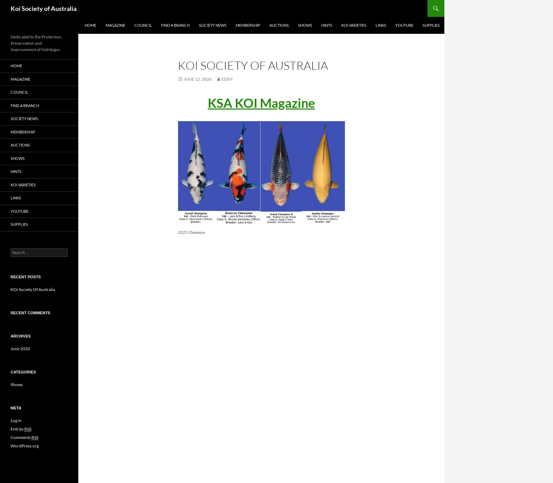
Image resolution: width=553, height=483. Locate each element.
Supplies (431, 25)
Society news (212, 25)
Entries (21, 429)
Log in (16, 420)
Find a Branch (175, 25)
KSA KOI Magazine (261, 103)
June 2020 (20, 348)
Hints (326, 25)
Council (143, 25)
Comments (24, 437)
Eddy (227, 79)
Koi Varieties (353, 25)
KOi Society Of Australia (33, 289)
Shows (305, 25)
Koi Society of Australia (44, 8)
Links (381, 25)
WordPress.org (25, 445)
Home (90, 25)
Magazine (115, 25)
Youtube (404, 25)
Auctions (279, 25)
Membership (248, 25)
